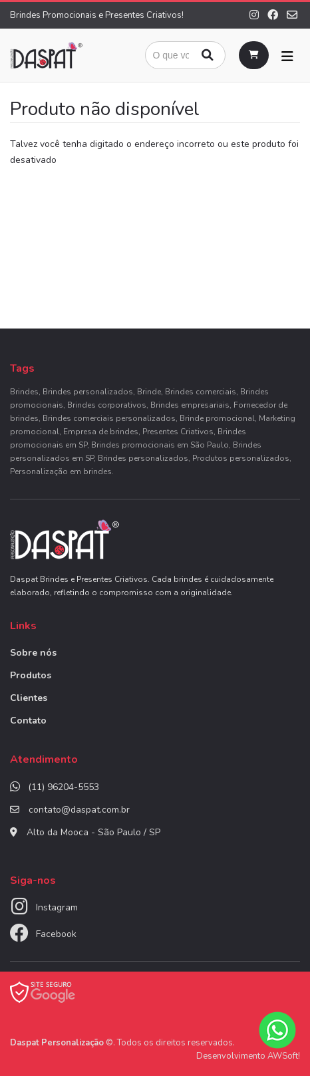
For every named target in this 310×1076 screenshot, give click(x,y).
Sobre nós (33, 652)
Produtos (30, 675)
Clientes (28, 698)
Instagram (57, 907)
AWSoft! (283, 1056)
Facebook (56, 934)
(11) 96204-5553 (63, 787)
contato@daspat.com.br (79, 809)
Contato (28, 720)
